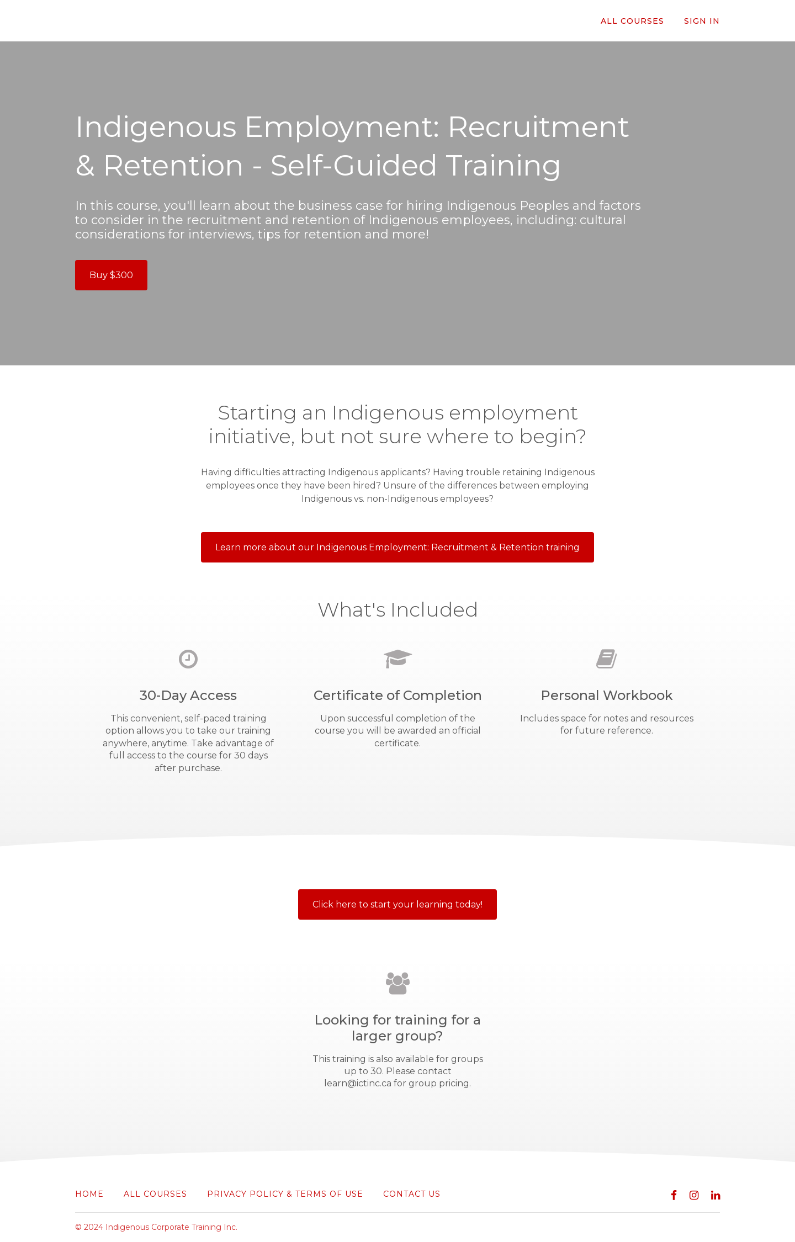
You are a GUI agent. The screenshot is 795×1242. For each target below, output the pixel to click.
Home (89, 1194)
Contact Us (412, 1194)
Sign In (702, 21)
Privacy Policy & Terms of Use (285, 1194)
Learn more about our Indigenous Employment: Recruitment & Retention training (397, 547)
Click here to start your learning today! (397, 904)
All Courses (632, 21)
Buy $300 (111, 275)
